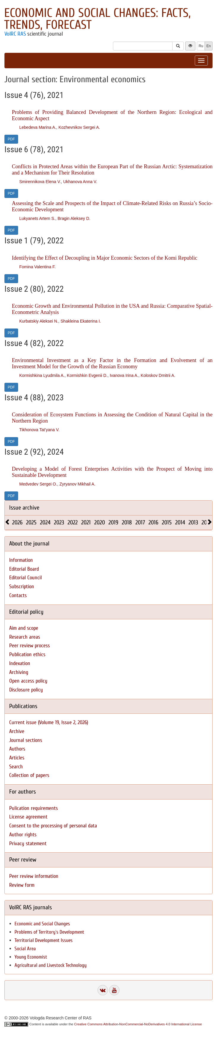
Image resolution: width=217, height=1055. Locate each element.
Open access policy (28, 681)
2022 (73, 522)
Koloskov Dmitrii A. (158, 375)
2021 (86, 522)
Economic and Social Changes (42, 924)
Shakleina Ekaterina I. (80, 321)
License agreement (28, 817)
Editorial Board (24, 569)
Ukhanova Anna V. (80, 181)
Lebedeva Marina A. (37, 127)
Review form (21, 885)
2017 (140, 522)
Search (16, 767)
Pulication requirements (33, 808)
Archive (16, 731)
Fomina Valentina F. (37, 266)
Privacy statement (28, 843)
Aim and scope (23, 628)
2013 (193, 522)
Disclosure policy (26, 690)
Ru (201, 46)
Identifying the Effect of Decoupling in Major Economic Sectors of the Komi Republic (104, 258)
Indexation (19, 663)
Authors (17, 749)
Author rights (22, 835)
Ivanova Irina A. (124, 375)
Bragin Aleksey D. (74, 218)
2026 (17, 522)
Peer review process (29, 645)
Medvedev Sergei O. (38, 484)
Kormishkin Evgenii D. (87, 375)
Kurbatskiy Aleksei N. (38, 321)
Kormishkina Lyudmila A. (42, 375)
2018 (127, 522)
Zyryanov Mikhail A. (77, 484)
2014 (180, 522)
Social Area (25, 948)
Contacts (18, 595)
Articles (16, 758)
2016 (153, 522)
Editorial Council (25, 578)
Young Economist (31, 957)
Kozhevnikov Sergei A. (79, 127)
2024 (45, 522)
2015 (167, 522)
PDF (11, 139)
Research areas (24, 637)
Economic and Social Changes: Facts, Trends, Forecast (97, 19)
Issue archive (24, 507)
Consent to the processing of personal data (53, 826)
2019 (113, 522)
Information (21, 560)
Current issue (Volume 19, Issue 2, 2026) (48, 722)
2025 (31, 522)
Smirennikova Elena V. (40, 181)
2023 (59, 522)
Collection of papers (29, 775)
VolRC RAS (15, 34)
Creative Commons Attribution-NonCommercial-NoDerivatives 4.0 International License (138, 1024)
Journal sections (25, 740)
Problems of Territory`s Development (49, 932)
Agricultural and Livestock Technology (51, 965)
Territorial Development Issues (44, 940)
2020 (99, 522)
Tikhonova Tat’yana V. (39, 429)
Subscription (21, 586)
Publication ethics (27, 654)
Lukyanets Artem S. (37, 218)
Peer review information (33, 876)
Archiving (18, 672)
